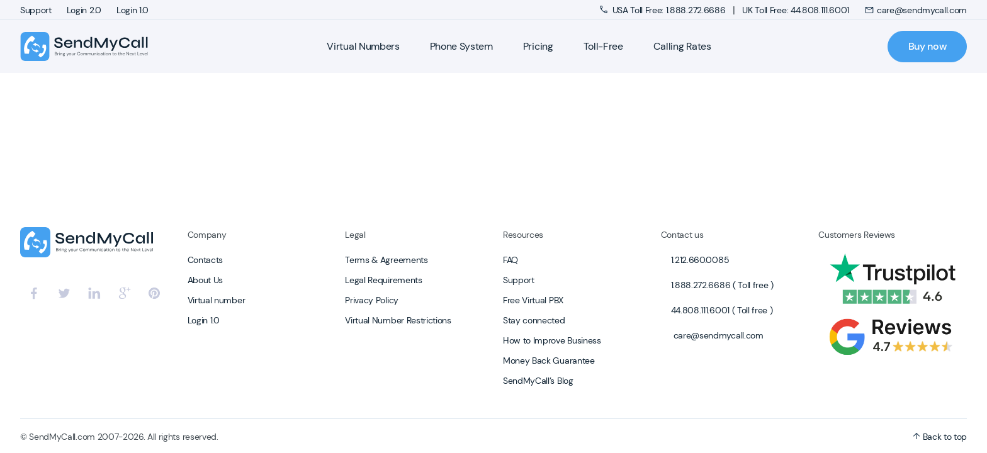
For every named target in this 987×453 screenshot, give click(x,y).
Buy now (927, 46)
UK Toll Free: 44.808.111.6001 (795, 10)
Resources (523, 234)
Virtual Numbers (363, 46)
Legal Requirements (383, 280)
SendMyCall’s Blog (538, 380)
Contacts (205, 260)
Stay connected (534, 320)
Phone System (461, 46)
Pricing (538, 46)
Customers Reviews (856, 234)
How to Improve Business (552, 340)
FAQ (510, 260)
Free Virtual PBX (533, 300)
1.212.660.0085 (700, 260)
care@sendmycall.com (915, 10)
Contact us (682, 234)
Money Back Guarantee (549, 360)
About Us (205, 280)
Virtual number (216, 300)
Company (207, 234)
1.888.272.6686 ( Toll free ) (722, 285)
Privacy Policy (371, 300)
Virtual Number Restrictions (398, 320)
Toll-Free (603, 46)
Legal (355, 234)
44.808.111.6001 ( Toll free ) (722, 310)
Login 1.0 (132, 10)
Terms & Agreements (386, 260)
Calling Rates (682, 46)
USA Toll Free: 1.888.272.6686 (664, 10)
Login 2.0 (84, 10)
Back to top (940, 436)
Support (36, 10)
